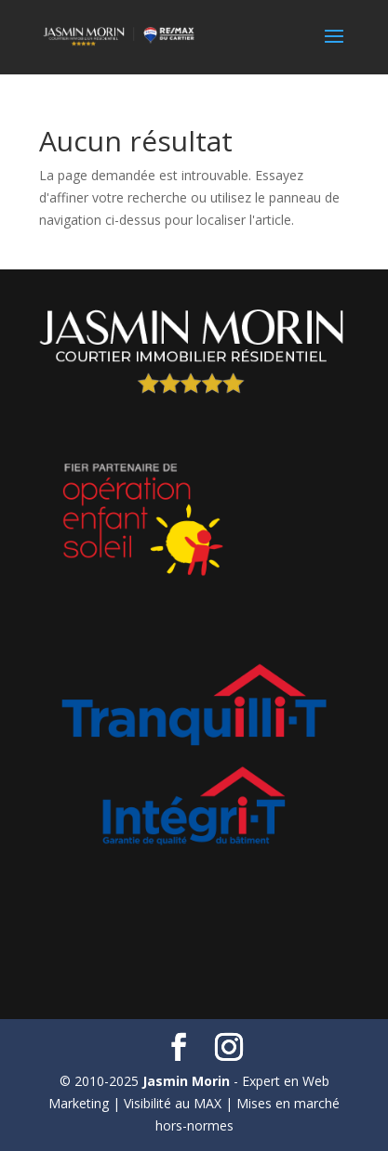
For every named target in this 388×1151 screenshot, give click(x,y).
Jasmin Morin (186, 1081)
